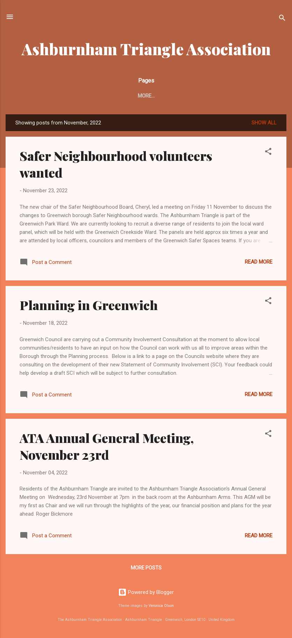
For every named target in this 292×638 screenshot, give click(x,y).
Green (194, 96)
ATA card (126, 96)
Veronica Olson (161, 606)
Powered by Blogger (146, 592)
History (225, 96)
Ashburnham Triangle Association (146, 48)
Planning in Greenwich (89, 306)
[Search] (282, 19)
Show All (264, 124)
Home (26, 96)
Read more (258, 263)
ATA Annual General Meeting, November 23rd (107, 447)
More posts (146, 569)
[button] (268, 154)
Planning (260, 96)
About (53, 96)
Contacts (87, 96)
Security (162, 96)
